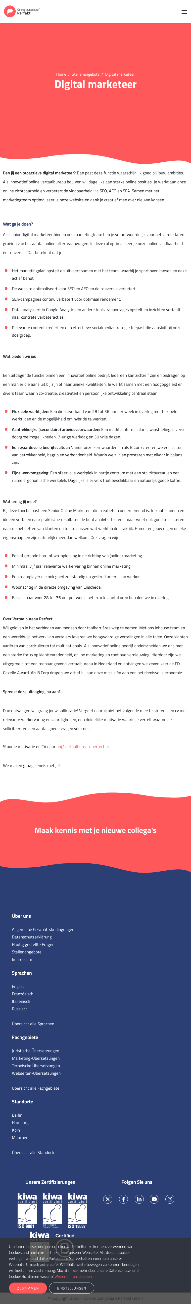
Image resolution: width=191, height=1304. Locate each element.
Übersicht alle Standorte (33, 1152)
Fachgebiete (25, 1037)
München (20, 1137)
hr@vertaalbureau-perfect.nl (82, 746)
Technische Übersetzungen (36, 1065)
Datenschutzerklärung (32, 937)
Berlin (17, 1115)
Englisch (19, 986)
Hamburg (20, 1122)
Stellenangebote (27, 952)
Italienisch (21, 1001)
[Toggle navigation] (184, 11)
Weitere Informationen (73, 1276)
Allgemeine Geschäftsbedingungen (43, 929)
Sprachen (22, 973)
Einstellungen (71, 1288)
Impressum (22, 959)
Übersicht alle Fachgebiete (35, 1088)
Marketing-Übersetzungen (36, 1058)
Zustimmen (28, 1288)
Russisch (20, 1009)
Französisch (22, 994)
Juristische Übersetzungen (35, 1050)
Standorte (22, 1101)
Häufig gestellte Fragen (33, 944)
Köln (16, 1130)
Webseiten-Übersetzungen (36, 1073)
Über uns (21, 916)
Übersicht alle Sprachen (33, 1024)
